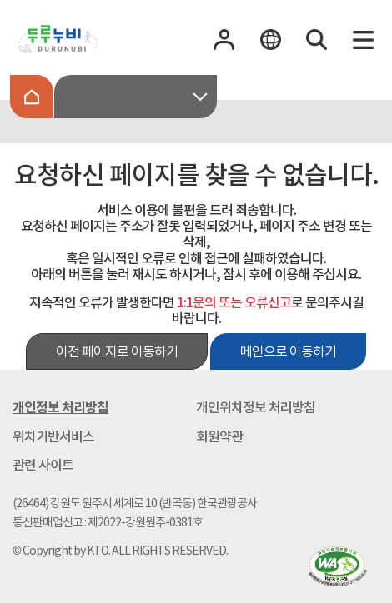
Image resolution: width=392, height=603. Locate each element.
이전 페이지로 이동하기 (117, 351)
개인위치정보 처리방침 (255, 407)
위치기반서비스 (53, 436)
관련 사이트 (43, 464)
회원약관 (219, 436)
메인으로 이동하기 (288, 351)
